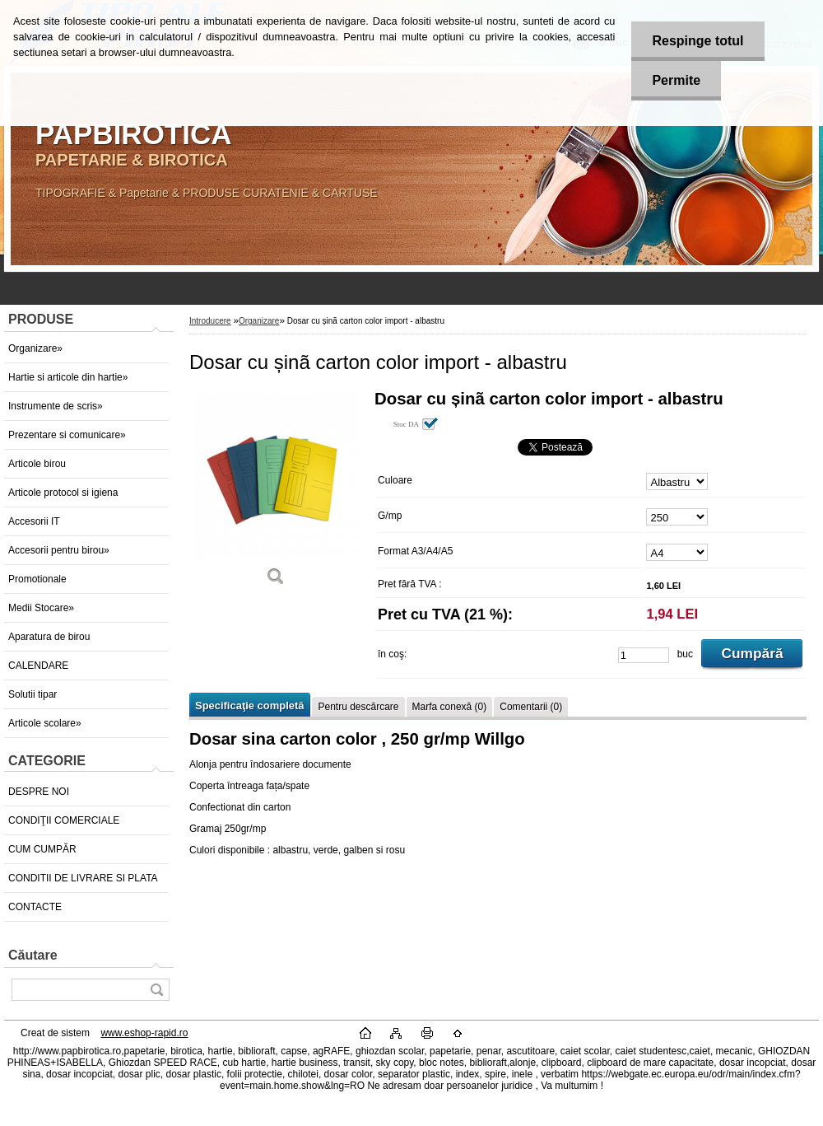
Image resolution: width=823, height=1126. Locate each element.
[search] (156, 989)
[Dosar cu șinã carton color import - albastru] (275, 493)
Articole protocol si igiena (63, 492)
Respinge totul (697, 41)
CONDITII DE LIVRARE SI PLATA (83, 878)
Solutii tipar (32, 694)
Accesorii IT (34, 521)
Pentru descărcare (358, 707)
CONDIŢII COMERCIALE (63, 820)
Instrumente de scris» (55, 406)
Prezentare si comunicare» (67, 435)
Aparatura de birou (49, 636)
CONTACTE (35, 907)
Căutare (33, 955)
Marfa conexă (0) (449, 707)
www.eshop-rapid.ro (144, 1033)
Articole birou (37, 464)
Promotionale (37, 579)
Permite (676, 80)
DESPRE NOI (38, 791)
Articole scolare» (44, 723)
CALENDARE (38, 665)
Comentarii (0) (531, 707)
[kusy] (643, 655)
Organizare (259, 320)
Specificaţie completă (249, 705)
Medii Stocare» (41, 608)
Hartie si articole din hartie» (68, 377)
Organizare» (35, 348)
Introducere (210, 320)
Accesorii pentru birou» (58, 550)
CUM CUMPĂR (42, 849)
